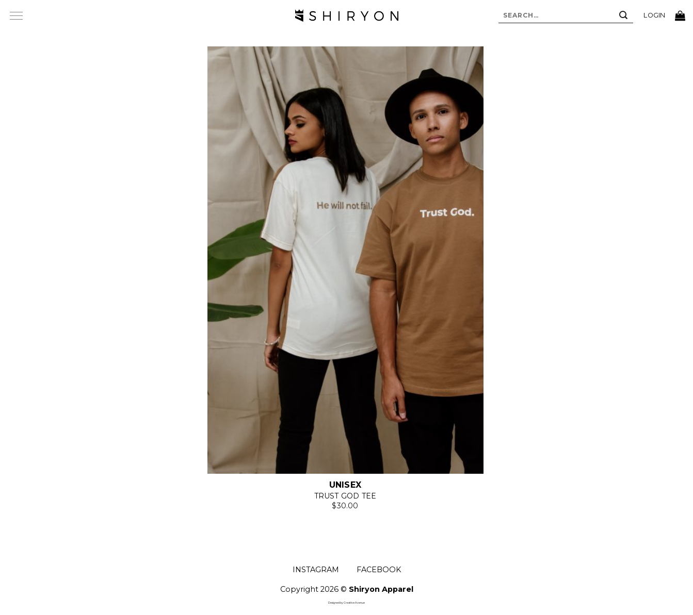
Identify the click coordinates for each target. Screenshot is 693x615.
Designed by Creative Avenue (346, 602)
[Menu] (16, 15)
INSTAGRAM (316, 569)
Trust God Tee (345, 496)
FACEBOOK (379, 569)
